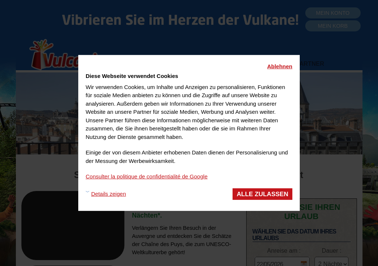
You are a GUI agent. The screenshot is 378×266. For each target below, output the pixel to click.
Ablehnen (279, 66)
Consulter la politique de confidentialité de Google (146, 176)
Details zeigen (108, 194)
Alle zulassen (262, 193)
